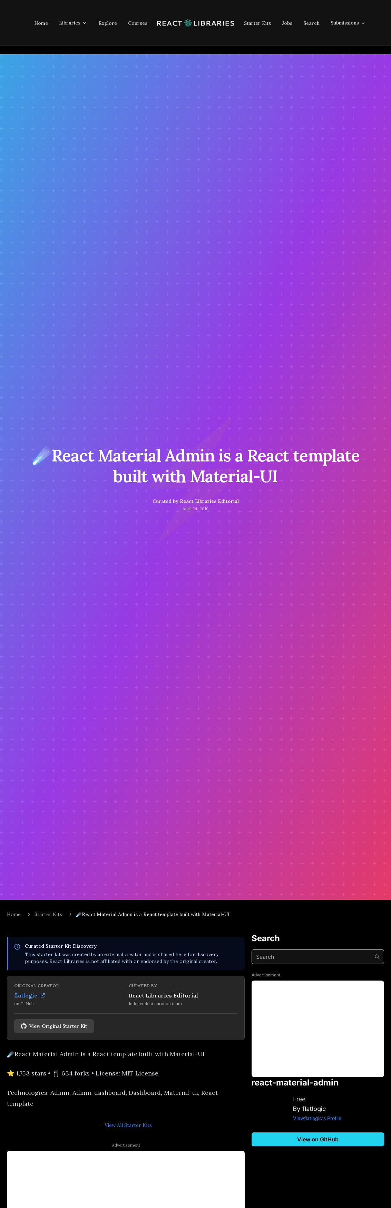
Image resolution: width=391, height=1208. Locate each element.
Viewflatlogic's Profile (317, 1118)
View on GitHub (318, 1139)
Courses (137, 23)
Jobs (287, 23)
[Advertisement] (318, 1029)
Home (41, 23)
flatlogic (30, 995)
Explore (107, 23)
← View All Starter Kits (126, 1125)
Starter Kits (257, 23)
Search (311, 23)
